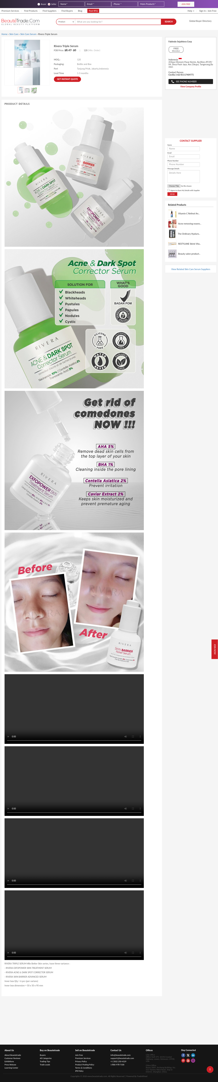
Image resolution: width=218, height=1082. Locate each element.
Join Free (212, 10)
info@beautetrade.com (120, 1055)
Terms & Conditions (83, 1068)
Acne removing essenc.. (189, 223)
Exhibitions (9, 1061)
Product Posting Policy (84, 1064)
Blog (80, 10)
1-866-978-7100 (117, 1064)
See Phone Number (186, 81)
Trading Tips (45, 1061)
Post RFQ (93, 10)
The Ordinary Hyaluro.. (189, 233)
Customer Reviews (12, 1058)
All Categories (46, 1058)
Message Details (173, 169)
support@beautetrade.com (122, 1058)
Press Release (10, 1064)
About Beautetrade (13, 1055)
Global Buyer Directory (200, 21)
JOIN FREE (186, 4)
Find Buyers (67, 10)
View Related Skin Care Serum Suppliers (190, 269)
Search (169, 21)
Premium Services (10, 10)
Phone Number (173, 161)
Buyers (43, 1055)
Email (169, 153)
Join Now (214, 649)
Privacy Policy (81, 1061)
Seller (52, 4)
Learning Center (11, 1068)
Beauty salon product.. (189, 253)
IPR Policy (79, 1071)
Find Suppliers (49, 10)
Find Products (31, 10)
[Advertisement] (190, 115)
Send (172, 194)
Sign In (202, 10)
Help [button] (191, 10)
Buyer (42, 4)
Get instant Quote (67, 79)
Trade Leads (45, 1064)
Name (169, 145)
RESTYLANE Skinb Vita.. (189, 243)
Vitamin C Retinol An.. (189, 213)
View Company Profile (190, 86)
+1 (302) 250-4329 (118, 1061)
